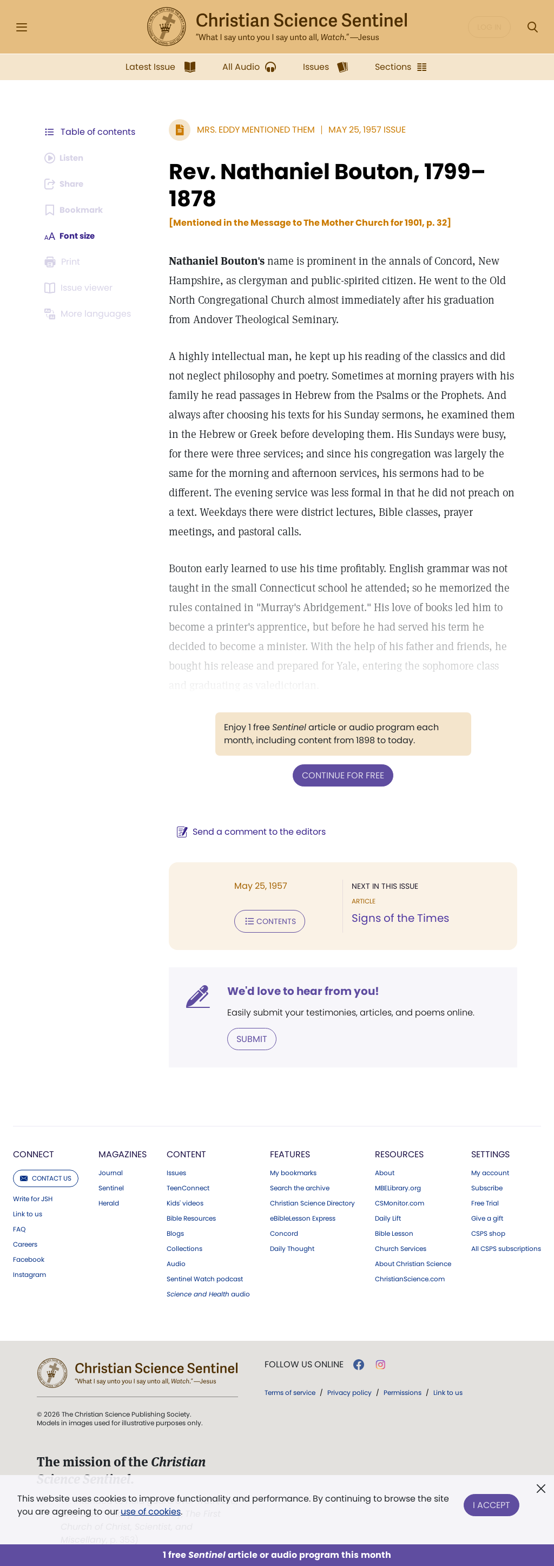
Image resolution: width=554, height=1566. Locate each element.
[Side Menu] (22, 27)
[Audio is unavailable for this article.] (66, 158)
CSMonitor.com (399, 1201)
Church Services (400, 1246)
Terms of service (290, 1390)
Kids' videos (185, 1201)
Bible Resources (191, 1216)
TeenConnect (188, 1186)
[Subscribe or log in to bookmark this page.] (75, 210)
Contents (264, 920)
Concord (284, 1231)
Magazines (122, 1152)
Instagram (29, 1272)
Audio (176, 1262)
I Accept (491, 1503)
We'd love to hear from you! (298, 989)
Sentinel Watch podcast (205, 1277)
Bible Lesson (394, 1231)
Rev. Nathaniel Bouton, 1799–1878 (321, 185)
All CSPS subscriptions (506, 1246)
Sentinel (111, 1186)
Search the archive (299, 1186)
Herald (108, 1201)
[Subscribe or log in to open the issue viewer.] (80, 288)
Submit (246, 1037)
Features (290, 1152)
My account (490, 1171)
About (384, 1171)
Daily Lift (388, 1216)
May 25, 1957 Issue (361, 129)
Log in (489, 27)
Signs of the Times (397, 918)
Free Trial (485, 1201)
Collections (184, 1246)
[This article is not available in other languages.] (89, 314)
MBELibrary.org (398, 1186)
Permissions (402, 1390)
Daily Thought (292, 1246)
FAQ (19, 1227)
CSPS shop (488, 1231)
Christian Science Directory (312, 1201)
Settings (490, 1152)
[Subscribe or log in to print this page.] (64, 262)
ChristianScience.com (410, 1277)
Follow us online (304, 1362)
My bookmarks (293, 1171)
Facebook (28, 1257)
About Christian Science (413, 1262)
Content (186, 1152)
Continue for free (340, 775)
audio (208, 1292)
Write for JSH (32, 1197)
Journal (110, 1171)
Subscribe (487, 1186)
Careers (25, 1242)
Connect (33, 1152)
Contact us (45, 1176)
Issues (176, 1171)
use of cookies (151, 1511)
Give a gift (487, 1216)
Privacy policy (349, 1390)
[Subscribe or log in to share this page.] (66, 184)
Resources (399, 1152)
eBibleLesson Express (302, 1216)
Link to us (27, 1212)
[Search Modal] (532, 27)
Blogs (175, 1231)
